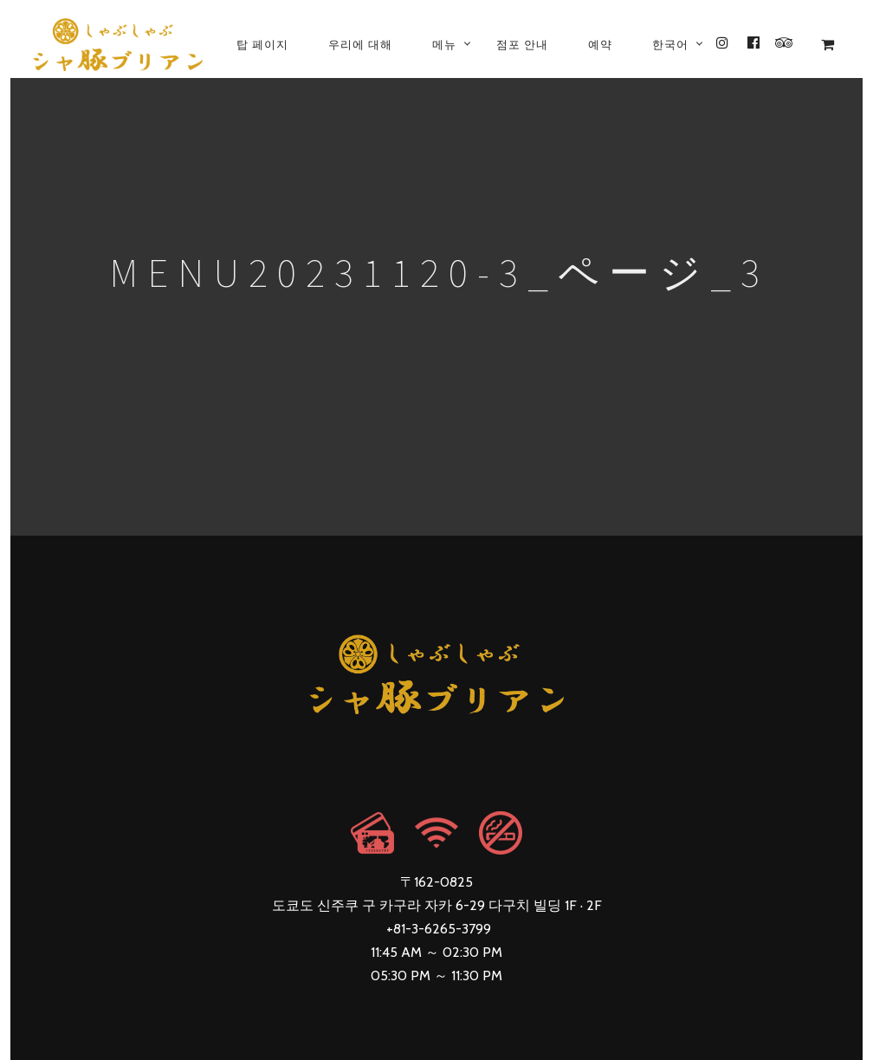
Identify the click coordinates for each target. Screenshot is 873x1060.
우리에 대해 (360, 44)
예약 (600, 44)
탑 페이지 (262, 44)
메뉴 (444, 44)
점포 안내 (522, 44)
